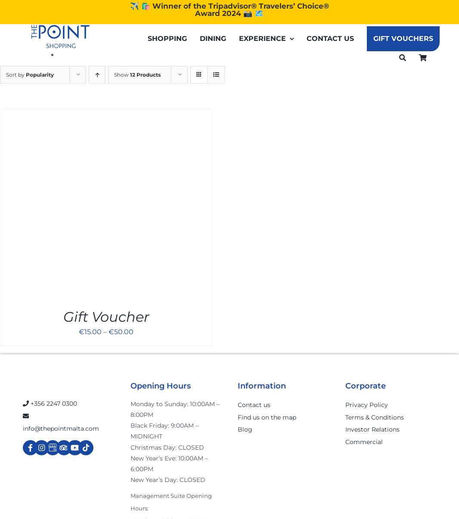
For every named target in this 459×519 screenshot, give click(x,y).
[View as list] (216, 74)
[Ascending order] (97, 75)
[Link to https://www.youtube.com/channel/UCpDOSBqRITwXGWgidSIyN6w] (74, 447)
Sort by (30, 74)
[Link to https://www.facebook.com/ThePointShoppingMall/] (30, 447)
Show (137, 74)
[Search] (402, 57)
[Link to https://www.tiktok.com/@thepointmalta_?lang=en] (85, 447)
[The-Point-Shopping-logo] (61, 36)
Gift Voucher (106, 316)
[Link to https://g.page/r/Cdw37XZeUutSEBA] (52, 447)
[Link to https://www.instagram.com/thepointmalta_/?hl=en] (41, 447)
